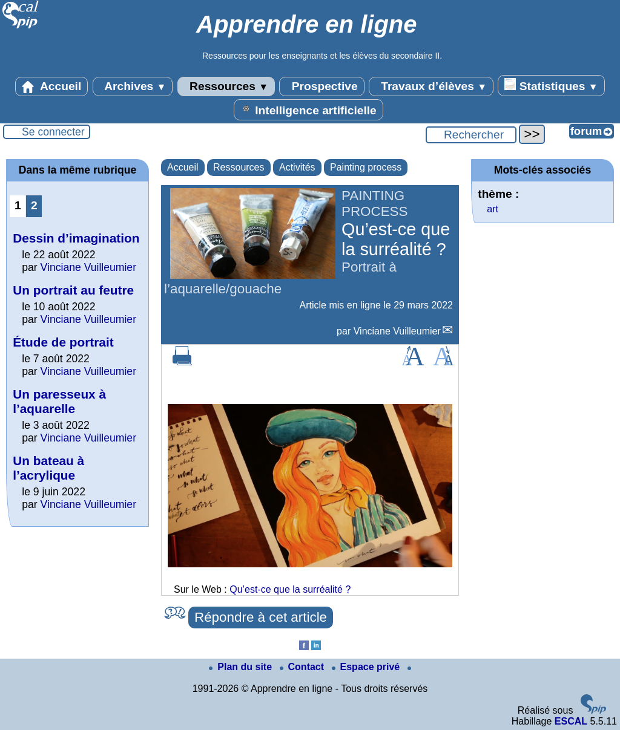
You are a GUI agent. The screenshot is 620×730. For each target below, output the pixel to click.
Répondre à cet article (260, 617)
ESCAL (571, 721)
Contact (303, 667)
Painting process (365, 167)
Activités (297, 167)
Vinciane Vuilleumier (397, 331)
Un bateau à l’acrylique (48, 468)
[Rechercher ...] (471, 134)
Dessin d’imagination (76, 238)
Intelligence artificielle (308, 109)
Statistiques (551, 85)
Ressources (226, 86)
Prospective (321, 86)
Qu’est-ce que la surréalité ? (290, 589)
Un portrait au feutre (73, 290)
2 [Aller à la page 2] (34, 205)
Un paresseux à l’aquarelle (59, 401)
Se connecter (53, 132)
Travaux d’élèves (431, 86)
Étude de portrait (63, 342)
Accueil (51, 86)
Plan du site (241, 667)
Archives (133, 86)
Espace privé (367, 667)
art (492, 209)
